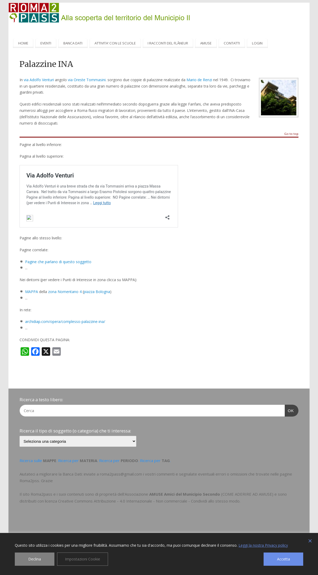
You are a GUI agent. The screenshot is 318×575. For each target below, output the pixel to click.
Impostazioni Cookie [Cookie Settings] (82, 559)
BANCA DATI (72, 43)
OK (289, 410)
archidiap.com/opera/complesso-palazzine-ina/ (65, 321)
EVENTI (45, 43)
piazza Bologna (97, 291)
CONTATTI (232, 43)
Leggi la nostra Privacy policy (263, 545)
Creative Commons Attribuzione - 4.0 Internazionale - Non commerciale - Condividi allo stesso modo (149, 501)
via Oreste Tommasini (87, 79)
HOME (23, 43)
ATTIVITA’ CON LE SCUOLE (115, 43)
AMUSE (206, 43)
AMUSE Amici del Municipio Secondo (184, 494)
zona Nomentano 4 (65, 291)
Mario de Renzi (199, 79)
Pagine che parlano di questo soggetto (58, 261)
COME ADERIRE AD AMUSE (247, 494)
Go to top (291, 134)
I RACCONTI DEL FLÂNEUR (168, 43)
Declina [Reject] (34, 559)
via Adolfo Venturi (39, 79)
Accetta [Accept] (283, 559)
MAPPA (32, 291)
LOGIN (257, 43)
